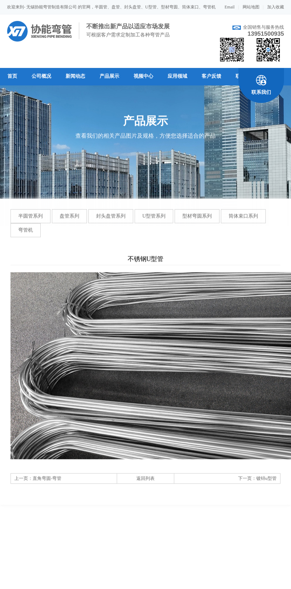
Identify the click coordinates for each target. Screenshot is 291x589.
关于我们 (17, 580)
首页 (12, 76)
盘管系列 (69, 221)
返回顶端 (274, 580)
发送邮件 (239, 580)
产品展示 (109, 76)
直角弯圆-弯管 (47, 483)
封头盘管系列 (111, 221)
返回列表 (145, 483)
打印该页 (204, 580)
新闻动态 (75, 76)
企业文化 (43, 580)
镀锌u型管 (266, 483)
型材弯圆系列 (197, 221)
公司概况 (41, 76)
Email (230, 7)
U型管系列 (153, 221)
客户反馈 (211, 76)
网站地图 (251, 7)
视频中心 (143, 76)
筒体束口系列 (243, 221)
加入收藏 (275, 7)
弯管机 (25, 235)
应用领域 (177, 76)
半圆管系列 (30, 221)
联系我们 (261, 92)
